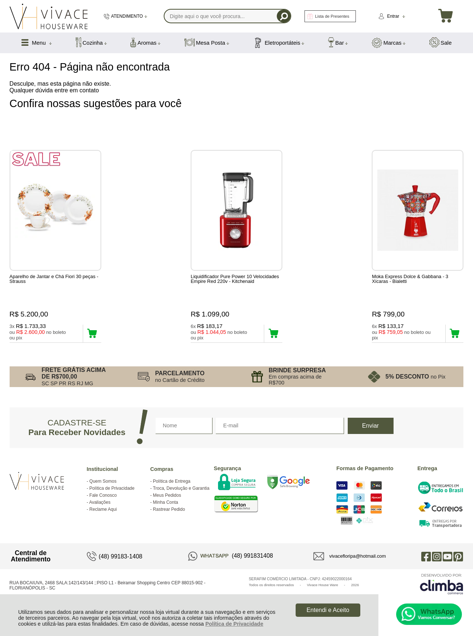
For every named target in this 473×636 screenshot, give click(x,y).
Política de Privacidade (234, 624)
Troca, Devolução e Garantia (181, 496)
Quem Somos (102, 489)
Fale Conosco (103, 503)
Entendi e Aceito (327, 610)
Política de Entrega (171, 489)
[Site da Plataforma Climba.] (441, 592)
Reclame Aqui (103, 517)
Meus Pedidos (167, 503)
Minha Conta (165, 510)
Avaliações (99, 510)
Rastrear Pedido (169, 517)
